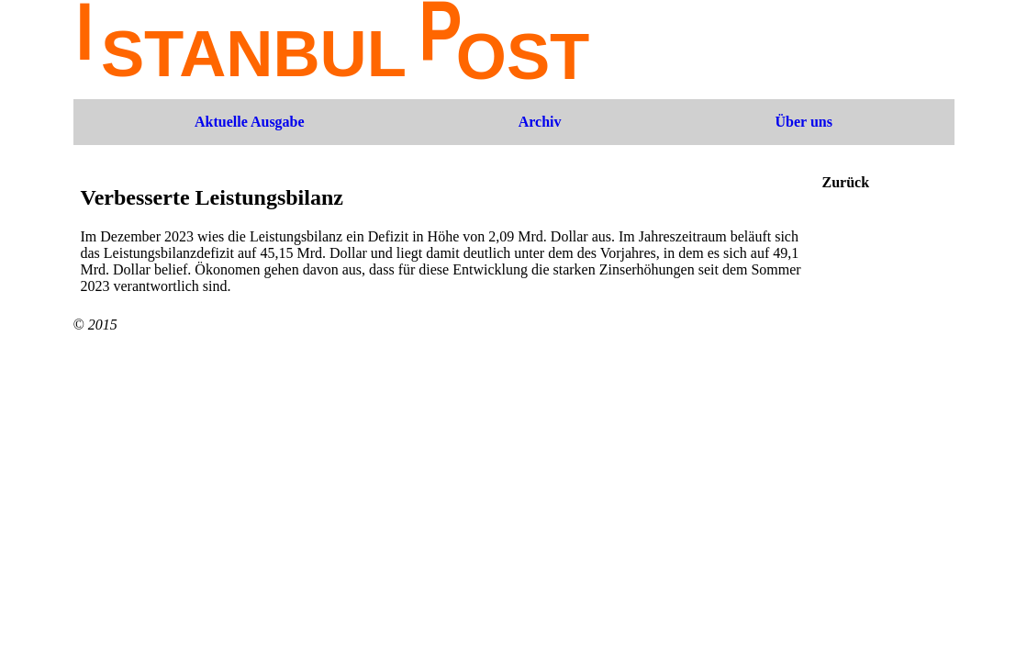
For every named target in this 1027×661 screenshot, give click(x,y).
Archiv (540, 121)
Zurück (846, 182)
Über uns (804, 121)
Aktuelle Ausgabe (250, 121)
